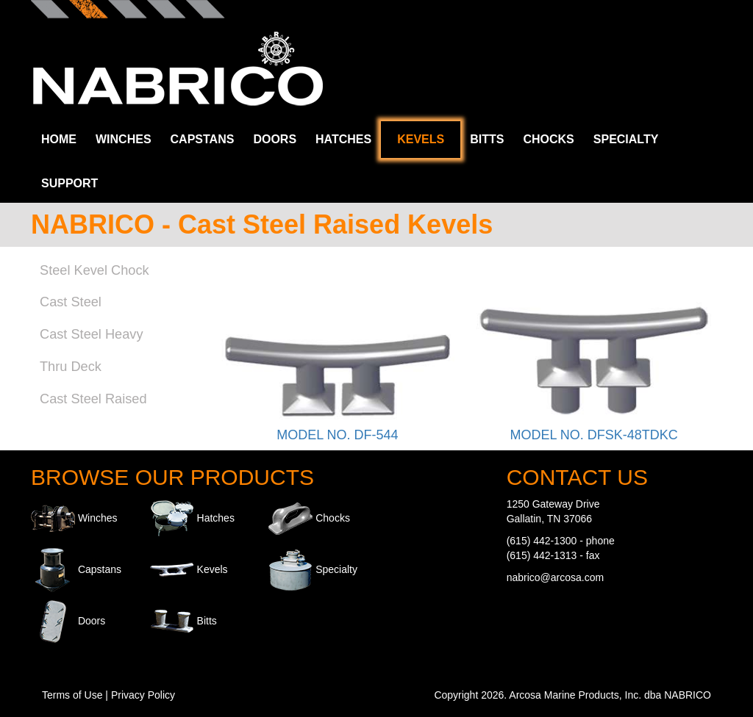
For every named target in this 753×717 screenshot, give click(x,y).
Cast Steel (70, 302)
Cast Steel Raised (93, 399)
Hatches (343, 139)
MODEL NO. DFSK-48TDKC (593, 435)
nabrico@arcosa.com (555, 577)
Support (69, 183)
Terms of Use (72, 695)
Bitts (487, 139)
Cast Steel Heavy (91, 334)
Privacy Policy (143, 695)
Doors (274, 139)
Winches (123, 139)
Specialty (626, 139)
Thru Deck (70, 366)
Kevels (420, 139)
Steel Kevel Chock (94, 270)
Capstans (203, 139)
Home (58, 139)
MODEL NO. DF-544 (337, 435)
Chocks (548, 139)
